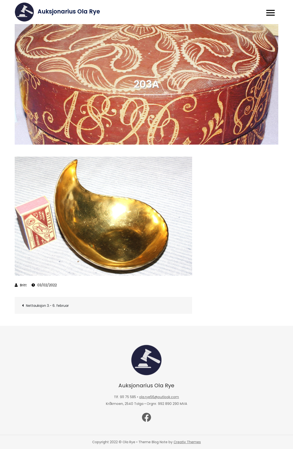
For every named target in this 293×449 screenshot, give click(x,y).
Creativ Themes (187, 442)
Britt (23, 285)
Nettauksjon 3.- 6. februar (47, 305)
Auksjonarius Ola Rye (69, 11)
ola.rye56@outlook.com (159, 397)
